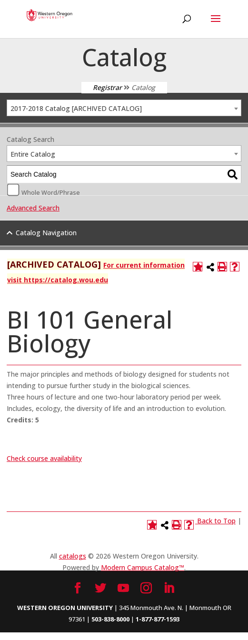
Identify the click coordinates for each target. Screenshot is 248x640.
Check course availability (44, 458)
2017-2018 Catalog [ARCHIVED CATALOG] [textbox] (76, 108)
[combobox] (124, 108)
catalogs (72, 555)
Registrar (107, 87)
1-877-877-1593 (157, 619)
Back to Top (216, 520)
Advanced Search (33, 207)
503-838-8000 (110, 619)
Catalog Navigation (46, 232)
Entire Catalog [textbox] (32, 154)
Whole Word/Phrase (50, 192)
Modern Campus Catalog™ (142, 567)
